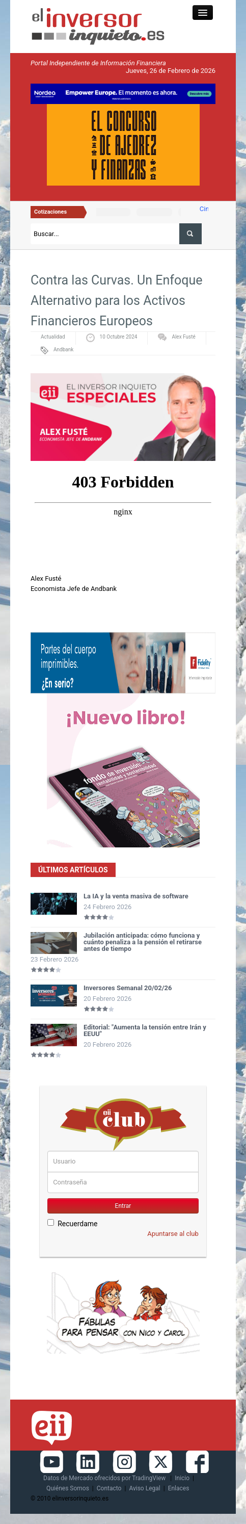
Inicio (182, 1478)
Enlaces (178, 1488)
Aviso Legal (144, 1488)
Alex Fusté (183, 337)
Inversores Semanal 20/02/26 (128, 988)
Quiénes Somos (67, 1488)
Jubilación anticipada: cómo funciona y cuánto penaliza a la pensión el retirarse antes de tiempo (143, 942)
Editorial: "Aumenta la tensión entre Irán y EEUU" (145, 1030)
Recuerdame (72, 1223)
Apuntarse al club (173, 1233)
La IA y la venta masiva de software (136, 896)
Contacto (109, 1488)
